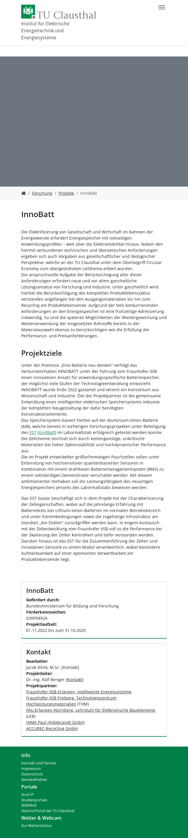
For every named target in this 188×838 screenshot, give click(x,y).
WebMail (28, 805)
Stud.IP (27, 794)
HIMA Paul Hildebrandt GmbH (55, 722)
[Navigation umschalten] (162, 7)
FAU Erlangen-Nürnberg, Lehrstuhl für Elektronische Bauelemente (90, 710)
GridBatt (47, 432)
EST (32, 432)
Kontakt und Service (38, 763)
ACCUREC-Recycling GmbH (52, 728)
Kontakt (74, 679)
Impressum (31, 768)
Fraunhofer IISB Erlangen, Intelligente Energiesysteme (79, 692)
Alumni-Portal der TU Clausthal (47, 810)
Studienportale (34, 800)
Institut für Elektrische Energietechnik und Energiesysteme (45, 30)
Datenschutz (32, 774)
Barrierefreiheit (34, 779)
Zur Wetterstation (36, 825)
